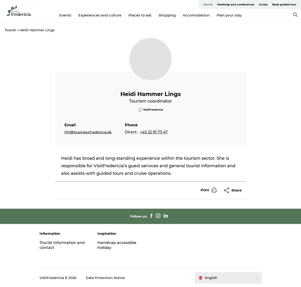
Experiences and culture (99, 15)
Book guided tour (284, 4)
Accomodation (196, 15)
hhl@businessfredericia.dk (88, 132)
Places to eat (139, 15)
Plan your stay (229, 15)
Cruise (263, 4)
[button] (207, 190)
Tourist (208, 4)
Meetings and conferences (235, 4)
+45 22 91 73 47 (154, 132)
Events (65, 15)
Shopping (167, 15)
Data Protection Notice (105, 278)
